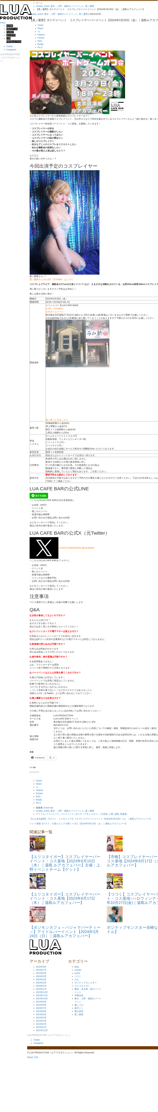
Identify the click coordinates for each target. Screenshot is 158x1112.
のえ (76, 979)
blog (76, 966)
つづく (77, 976)
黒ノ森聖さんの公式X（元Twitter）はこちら (51, 279)
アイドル (40, 814)
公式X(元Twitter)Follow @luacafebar (62, 548)
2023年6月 (41, 1011)
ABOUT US (12, 29)
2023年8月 (41, 1005)
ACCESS (11, 35)
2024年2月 (41, 986)
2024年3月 (41, 982)
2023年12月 (42, 992)
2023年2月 (41, 1024)
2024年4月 (41, 979)
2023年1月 (41, 1027)
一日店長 (103, 814)
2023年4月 (41, 1017)
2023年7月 (41, 1008)
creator (33, 14)
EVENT (10, 32)
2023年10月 (42, 998)
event (40, 14)
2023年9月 (41, 1001)
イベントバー (52, 814)
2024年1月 (41, 989)
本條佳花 (78, 995)
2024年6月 (41, 973)
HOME (9, 25)
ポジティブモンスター (86, 814)
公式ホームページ (54, 311)
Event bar (48, 807)
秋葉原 (123, 814)
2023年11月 (42, 995)
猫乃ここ (78, 1008)
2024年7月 (41, 970)
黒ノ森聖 (83, 14)
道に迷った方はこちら (57, 419)
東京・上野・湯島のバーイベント (61, 14)
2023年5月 (41, 1014)
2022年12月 (42, 1030)
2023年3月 (41, 1021)
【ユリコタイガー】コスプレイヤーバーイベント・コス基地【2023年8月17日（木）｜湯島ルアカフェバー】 (65, 898)
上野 (111, 814)
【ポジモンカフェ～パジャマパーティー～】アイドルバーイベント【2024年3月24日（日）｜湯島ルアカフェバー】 (65, 931)
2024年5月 (41, 976)
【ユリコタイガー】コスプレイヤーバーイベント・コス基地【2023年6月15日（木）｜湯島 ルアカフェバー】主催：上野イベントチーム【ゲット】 (65, 863)
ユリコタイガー (82, 986)
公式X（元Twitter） (55, 308)
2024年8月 (41, 966)
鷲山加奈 (78, 1011)
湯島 (117, 814)
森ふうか (78, 1005)
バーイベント (67, 814)
